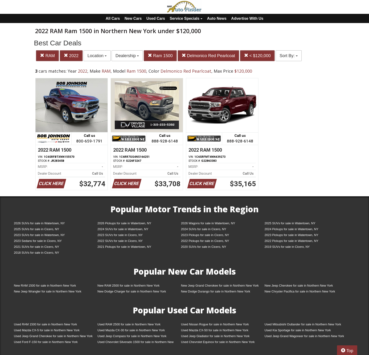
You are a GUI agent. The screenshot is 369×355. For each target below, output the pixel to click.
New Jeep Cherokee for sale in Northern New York (299, 285)
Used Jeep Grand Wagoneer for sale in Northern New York (304, 336)
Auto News (217, 18)
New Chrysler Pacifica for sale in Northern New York (300, 291)
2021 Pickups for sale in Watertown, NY (124, 246)
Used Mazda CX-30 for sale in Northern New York (131, 330)
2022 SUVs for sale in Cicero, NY (120, 241)
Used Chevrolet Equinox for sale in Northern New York (218, 342)
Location (97, 55)
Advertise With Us (247, 18)
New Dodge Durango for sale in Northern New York (215, 291)
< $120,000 (257, 55)
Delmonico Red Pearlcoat (208, 55)
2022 (71, 55)
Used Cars (155, 18)
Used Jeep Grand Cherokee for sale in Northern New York (53, 336)
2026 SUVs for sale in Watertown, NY (39, 223)
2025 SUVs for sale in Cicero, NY (36, 229)
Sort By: (289, 55)
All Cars (113, 18)
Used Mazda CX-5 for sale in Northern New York (47, 330)
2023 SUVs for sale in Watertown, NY (39, 235)
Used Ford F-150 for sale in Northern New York (46, 342)
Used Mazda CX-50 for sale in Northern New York (214, 330)
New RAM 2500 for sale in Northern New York (128, 285)
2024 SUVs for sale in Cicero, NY (203, 229)
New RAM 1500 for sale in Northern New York (45, 285)
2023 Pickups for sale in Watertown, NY (291, 235)
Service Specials (186, 18)
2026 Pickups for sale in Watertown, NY (124, 223)
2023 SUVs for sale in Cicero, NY (120, 235)
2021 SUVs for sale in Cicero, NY (36, 246)
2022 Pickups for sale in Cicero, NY (205, 241)
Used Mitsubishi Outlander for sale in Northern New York (303, 324)
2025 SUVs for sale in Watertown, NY (290, 223)
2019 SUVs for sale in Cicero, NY (287, 246)
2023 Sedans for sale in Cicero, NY (38, 241)
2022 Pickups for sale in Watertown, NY (291, 241)
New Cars (133, 18)
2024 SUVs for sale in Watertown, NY (122, 229)
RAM (47, 55)
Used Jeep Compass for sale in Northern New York (131, 336)
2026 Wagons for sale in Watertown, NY (208, 223)
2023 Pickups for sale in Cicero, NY (205, 235)
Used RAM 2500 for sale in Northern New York (128, 324)
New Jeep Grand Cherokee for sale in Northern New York (220, 285)
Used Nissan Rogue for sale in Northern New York (215, 324)
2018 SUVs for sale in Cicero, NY (36, 252)
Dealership (127, 55)
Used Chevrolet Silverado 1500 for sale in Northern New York (135, 343)
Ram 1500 (160, 55)
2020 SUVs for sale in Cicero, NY (203, 246)
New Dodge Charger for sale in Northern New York (131, 291)
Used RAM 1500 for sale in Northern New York (45, 324)
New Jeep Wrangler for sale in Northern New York (47, 291)
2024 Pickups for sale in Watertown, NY (291, 229)
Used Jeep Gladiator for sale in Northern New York (215, 336)
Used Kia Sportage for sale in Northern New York (298, 330)
